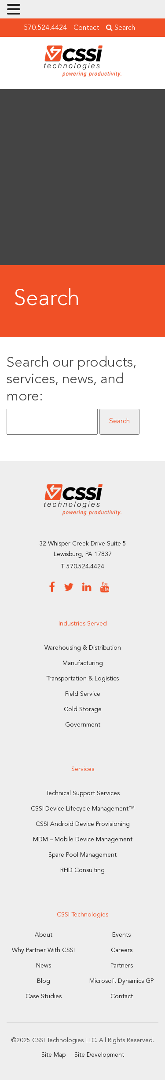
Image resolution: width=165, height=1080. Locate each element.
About (43, 935)
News (43, 966)
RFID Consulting (82, 870)
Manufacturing (82, 663)
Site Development (99, 1055)
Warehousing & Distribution (82, 648)
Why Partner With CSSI (43, 950)
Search (120, 28)
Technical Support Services (83, 793)
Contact (86, 28)
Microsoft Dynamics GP (121, 981)
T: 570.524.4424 (82, 567)
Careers (121, 950)
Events (121, 935)
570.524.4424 (45, 28)
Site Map (53, 1055)
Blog (43, 981)
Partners (121, 966)
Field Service (82, 694)
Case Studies (44, 996)
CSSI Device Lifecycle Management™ (83, 809)
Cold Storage (83, 709)
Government (82, 725)
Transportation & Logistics (82, 679)
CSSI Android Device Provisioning (83, 824)
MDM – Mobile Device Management (82, 839)
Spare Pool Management (82, 855)
